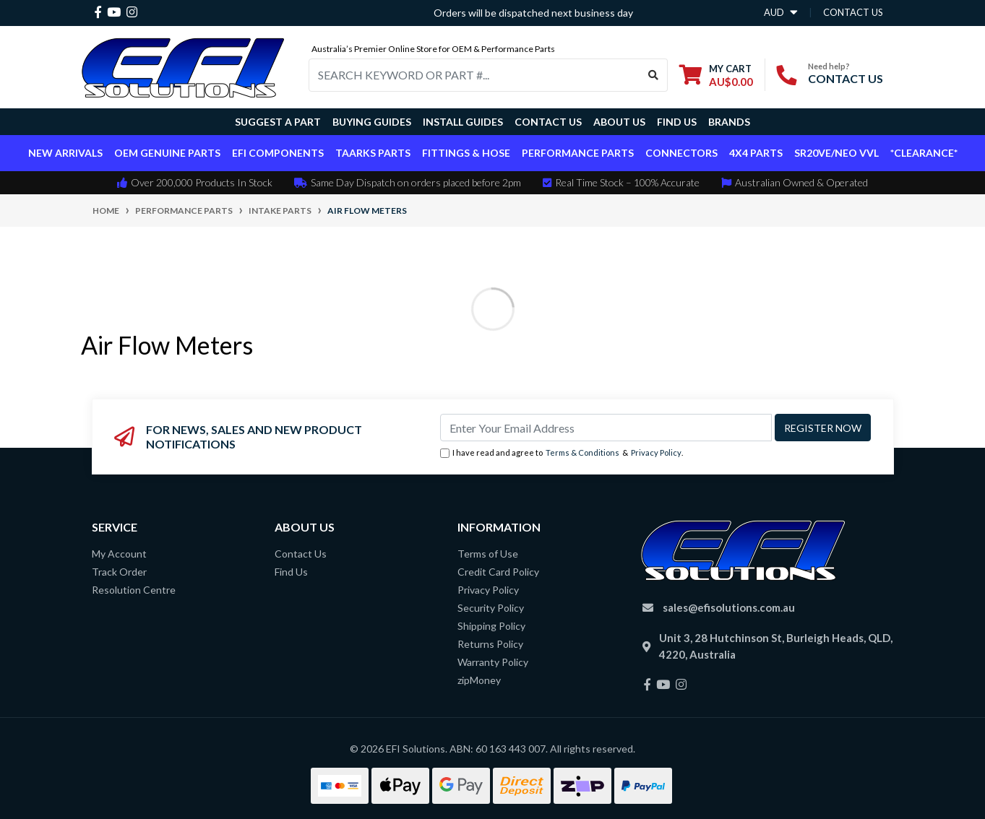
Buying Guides (371, 122)
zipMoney (479, 680)
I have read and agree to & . (561, 453)
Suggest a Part (278, 122)
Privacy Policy (656, 452)
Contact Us (548, 122)
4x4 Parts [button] (756, 153)
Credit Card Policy (498, 572)
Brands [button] (729, 122)
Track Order (119, 572)
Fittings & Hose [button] (466, 153)
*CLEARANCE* (924, 153)
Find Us (677, 122)
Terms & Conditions (582, 452)
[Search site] (654, 75)
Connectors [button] (681, 153)
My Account (119, 553)
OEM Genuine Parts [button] (167, 153)
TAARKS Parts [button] (372, 153)
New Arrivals (65, 153)
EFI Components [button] (278, 153)
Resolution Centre (134, 590)
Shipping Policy (491, 626)
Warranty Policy (492, 662)
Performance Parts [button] (578, 153)
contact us (853, 12)
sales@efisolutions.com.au (729, 607)
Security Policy (490, 608)
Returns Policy (490, 644)
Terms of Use (487, 553)
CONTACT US (845, 78)
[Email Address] (606, 427)
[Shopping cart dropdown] (716, 74)
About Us (619, 122)
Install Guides (463, 122)
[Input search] (474, 75)
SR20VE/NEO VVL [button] (836, 153)
